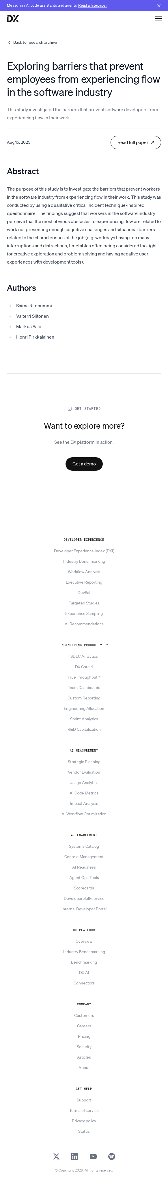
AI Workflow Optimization (84, 813)
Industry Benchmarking (84, 561)
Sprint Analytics (84, 718)
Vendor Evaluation (84, 772)
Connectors (84, 983)
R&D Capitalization (84, 729)
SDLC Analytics (84, 656)
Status (84, 1131)
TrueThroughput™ (84, 677)
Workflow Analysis (84, 571)
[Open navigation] (158, 18)
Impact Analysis (84, 803)
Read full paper (135, 142)
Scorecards (84, 888)
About (84, 1067)
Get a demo (84, 464)
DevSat (84, 592)
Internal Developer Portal (84, 908)
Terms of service (84, 1110)
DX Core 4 (84, 666)
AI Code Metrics (84, 793)
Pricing (84, 1036)
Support (84, 1100)
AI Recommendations (84, 623)
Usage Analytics (84, 782)
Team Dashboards (84, 687)
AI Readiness (84, 867)
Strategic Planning (84, 761)
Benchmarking (84, 962)
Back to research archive (32, 42)
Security (84, 1046)
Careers (84, 1025)
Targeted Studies (84, 603)
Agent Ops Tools (84, 877)
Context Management (84, 856)
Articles (84, 1057)
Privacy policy (84, 1120)
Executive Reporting (84, 582)
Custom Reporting (84, 698)
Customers (84, 1015)
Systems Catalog (84, 846)
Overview (84, 941)
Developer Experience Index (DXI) (84, 550)
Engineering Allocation (84, 708)
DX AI (84, 972)
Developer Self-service (84, 898)
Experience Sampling (84, 613)
